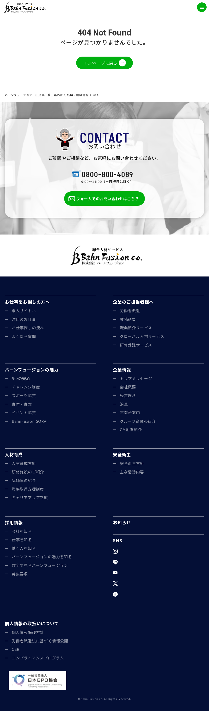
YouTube (128, 573)
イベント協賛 (24, 412)
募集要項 (20, 574)
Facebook (129, 594)
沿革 (124, 404)
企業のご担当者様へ (133, 302)
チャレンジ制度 (26, 387)
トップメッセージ (136, 378)
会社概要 (128, 387)
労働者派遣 (130, 310)
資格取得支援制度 (28, 489)
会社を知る (22, 531)
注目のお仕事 (24, 319)
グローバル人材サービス (142, 336)
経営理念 (128, 395)
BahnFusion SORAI (30, 421)
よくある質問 (24, 336)
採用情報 (14, 522)
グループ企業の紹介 (138, 421)
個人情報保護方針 (28, 632)
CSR (15, 649)
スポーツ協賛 (24, 395)
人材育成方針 (24, 463)
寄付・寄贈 (22, 404)
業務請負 (128, 319)
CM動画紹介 (131, 429)
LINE (124, 562)
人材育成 (14, 454)
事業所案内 (130, 412)
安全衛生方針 (132, 463)
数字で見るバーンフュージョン (40, 565)
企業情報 (122, 369)
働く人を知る (24, 548)
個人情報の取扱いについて (32, 623)
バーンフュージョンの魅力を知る (42, 556)
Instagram (129, 551)
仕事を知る (22, 539)
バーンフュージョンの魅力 (32, 369)
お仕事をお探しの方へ (27, 302)
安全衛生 (122, 454)
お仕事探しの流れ (28, 327)
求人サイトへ (24, 310)
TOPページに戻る (101, 63)
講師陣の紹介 (24, 480)
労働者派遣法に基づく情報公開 (40, 641)
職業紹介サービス (136, 327)
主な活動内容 (132, 472)
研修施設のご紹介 (28, 472)
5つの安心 (21, 378)
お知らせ (122, 522)
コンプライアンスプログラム (38, 658)
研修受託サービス (136, 345)
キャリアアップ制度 (30, 497)
